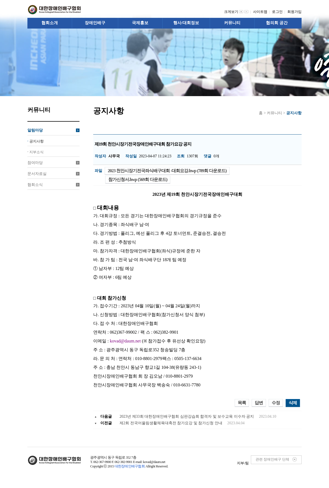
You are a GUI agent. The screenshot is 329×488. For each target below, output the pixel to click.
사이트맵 (261, 12)
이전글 (106, 423)
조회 (181, 156)
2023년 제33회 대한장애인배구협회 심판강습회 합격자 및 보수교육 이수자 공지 (187, 416)
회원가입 (294, 12)
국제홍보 (140, 23)
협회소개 (49, 23)
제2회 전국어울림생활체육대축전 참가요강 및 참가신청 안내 (171, 423)
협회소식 (53, 185)
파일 (98, 171)
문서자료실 (53, 174)
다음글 (106, 416)
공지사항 (36, 141)
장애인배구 (95, 23)
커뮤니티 (232, 23)
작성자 (100, 156)
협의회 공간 (277, 23)
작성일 (131, 156)
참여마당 (53, 163)
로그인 (278, 12)
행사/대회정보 (186, 23)
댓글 (207, 156)
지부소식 (36, 152)
